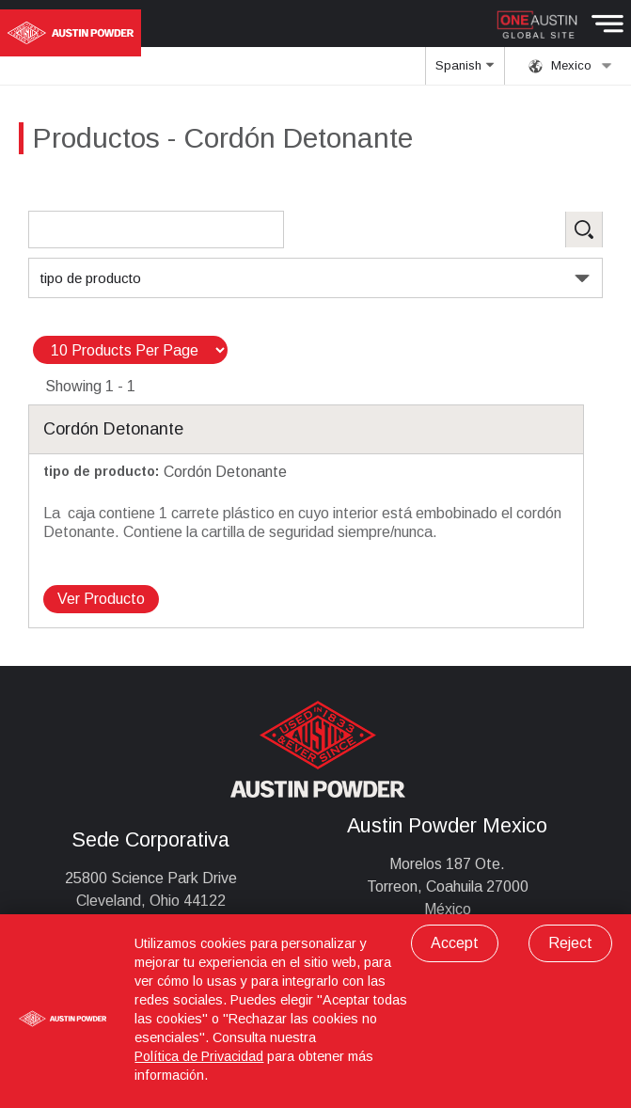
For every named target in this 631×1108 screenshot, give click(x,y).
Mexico (570, 65)
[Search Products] (156, 229)
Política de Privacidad (198, 1056)
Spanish (464, 71)
